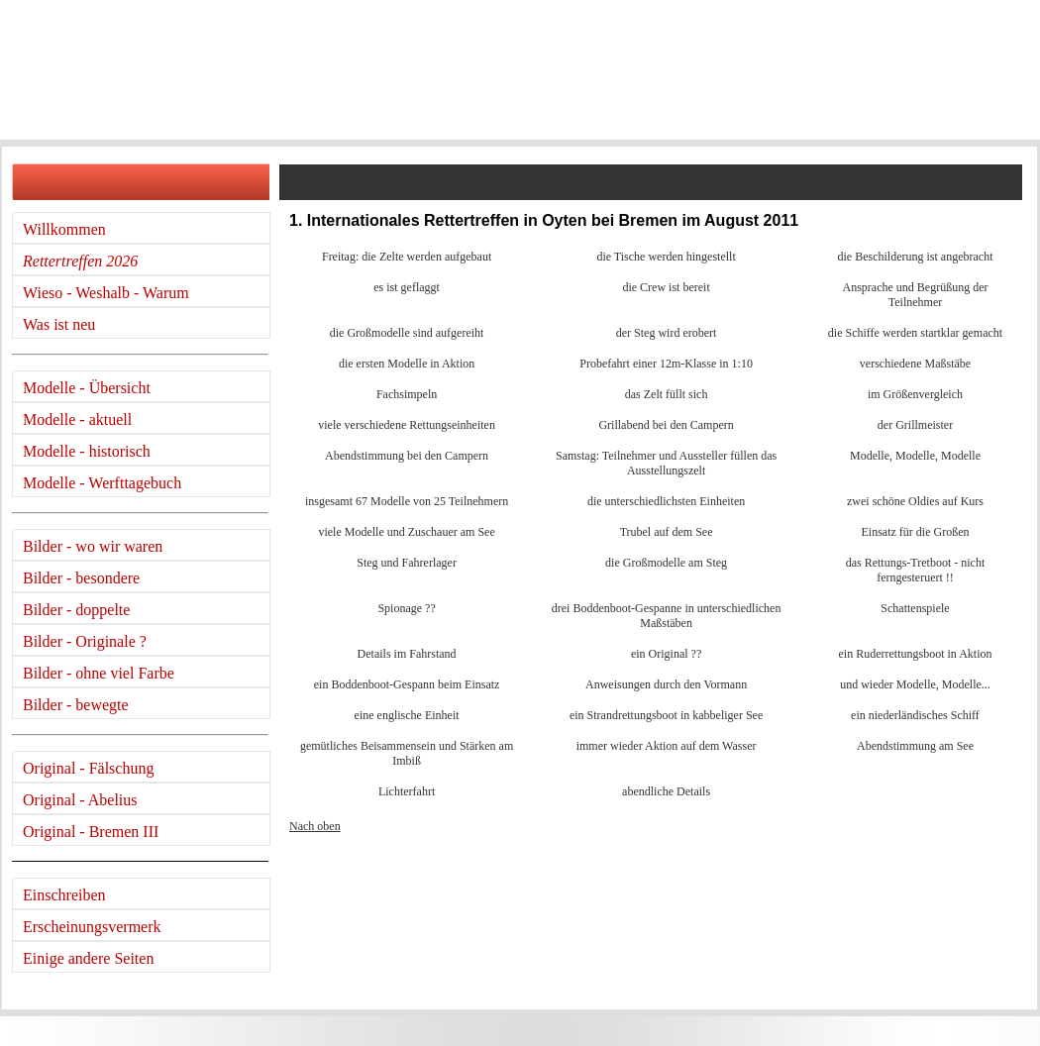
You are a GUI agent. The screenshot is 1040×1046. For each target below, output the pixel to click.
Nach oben (315, 826)
